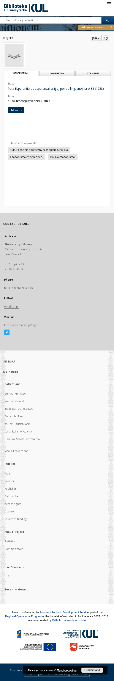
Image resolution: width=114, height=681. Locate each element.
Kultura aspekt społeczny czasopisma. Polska (39, 150)
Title (7, 473)
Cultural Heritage (15, 393)
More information (66, 670)
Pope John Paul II (15, 416)
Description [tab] (20, 73)
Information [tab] (57, 73)
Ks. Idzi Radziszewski (17, 424)
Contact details (14, 549)
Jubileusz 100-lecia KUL (19, 409)
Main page (11, 372)
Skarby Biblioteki (15, 401)
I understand (92, 670)
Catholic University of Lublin (69, 620)
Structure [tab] (93, 73)
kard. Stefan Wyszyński (19, 431)
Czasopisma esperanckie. (26, 157)
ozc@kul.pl (11, 306)
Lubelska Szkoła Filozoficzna (22, 439)
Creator (9, 481)
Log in (8, 575)
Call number (12, 496)
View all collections (16, 451)
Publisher (10, 489)
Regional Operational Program (23, 616)
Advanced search (92, 27)
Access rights (13, 504)
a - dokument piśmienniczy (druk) (29, 101)
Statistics (10, 541)
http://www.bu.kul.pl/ (18, 325)
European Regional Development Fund (63, 612)
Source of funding (16, 519)
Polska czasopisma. (62, 157)
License (9, 511)
